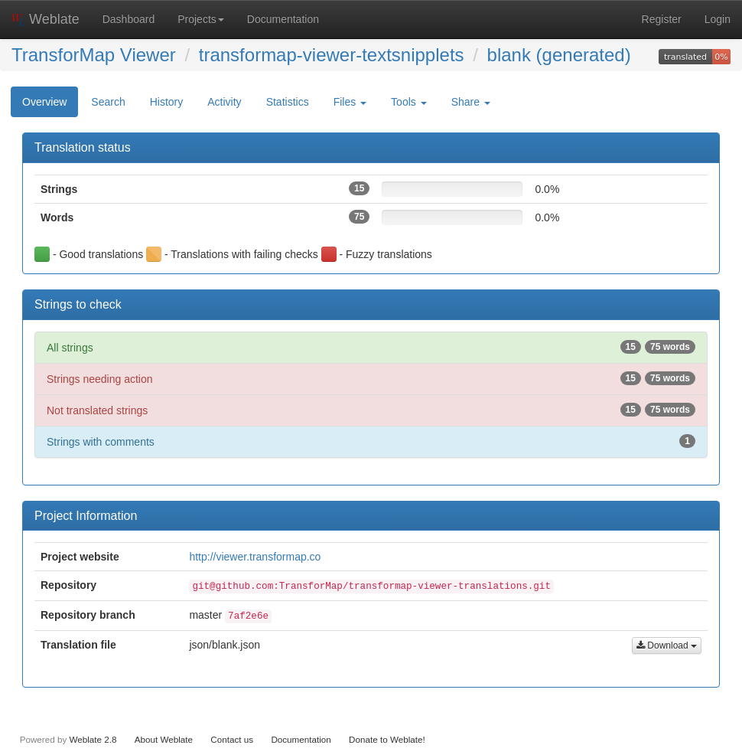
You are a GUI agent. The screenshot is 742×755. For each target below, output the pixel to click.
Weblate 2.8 (92, 739)
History (167, 102)
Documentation (283, 19)
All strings (371, 347)
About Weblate (164, 739)
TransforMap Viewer (93, 54)
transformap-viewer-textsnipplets (331, 54)
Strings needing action (371, 378)
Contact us (231, 739)
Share (470, 102)
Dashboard (129, 19)
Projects (200, 19)
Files (350, 102)
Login (718, 19)
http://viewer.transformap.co (255, 557)
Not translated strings (371, 410)
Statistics (287, 102)
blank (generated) (559, 54)
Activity (224, 102)
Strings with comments (371, 441)
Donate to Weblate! (387, 739)
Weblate (45, 19)
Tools (409, 102)
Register (662, 19)
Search (108, 102)
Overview (44, 102)
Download (666, 645)
